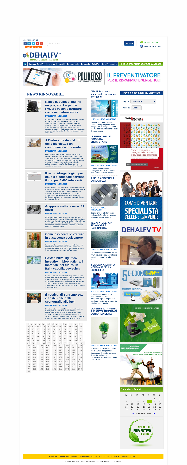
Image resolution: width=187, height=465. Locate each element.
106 (54, 345)
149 (41, 357)
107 (60, 345)
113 (41, 348)
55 (70, 334)
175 (34, 364)
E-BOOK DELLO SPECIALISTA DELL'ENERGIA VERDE (114, 457)
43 (65, 331)
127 (73, 350)
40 (49, 331)
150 (47, 357)
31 (59, 329)
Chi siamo (53, 457)
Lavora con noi (86, 457)
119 (80, 348)
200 (80, 369)
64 (59, 336)
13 (81, 324)
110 (80, 345)
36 (28, 331)
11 (71, 324)
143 (60, 355)
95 (49, 343)
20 (59, 327)
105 (47, 345)
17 (44, 327)
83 (44, 341)
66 (70, 336)
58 (28, 336)
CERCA (129, 43)
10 (65, 324)
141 (47, 355)
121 (34, 350)
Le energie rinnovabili (55, 64)
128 (80, 350)
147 (28, 357)
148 (34, 357)
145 (73, 355)
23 (76, 327)
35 (81, 329)
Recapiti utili (64, 457)
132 (47, 352)
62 (49, 336)
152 (60, 357)
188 (60, 366)
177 (47, 364)
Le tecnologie (73, 64)
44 (70, 331)
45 (76, 331)
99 (70, 343)
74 (54, 338)
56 (76, 334)
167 (41, 362)
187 (54, 366)
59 (33, 336)
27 (38, 329)
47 (28, 334)
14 (28, 327)
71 (38, 338)
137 (80, 352)
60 (38, 336)
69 (28, 338)
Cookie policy (116, 461)
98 (65, 343)
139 (34, 355)
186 (47, 366)
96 (54, 343)
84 (49, 341)
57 (81, 334)
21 (65, 327)
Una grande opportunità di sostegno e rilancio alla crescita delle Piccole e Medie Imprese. (103, 170)
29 (49, 329)
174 (28, 364)
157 (34, 359)
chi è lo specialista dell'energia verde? (141, 64)
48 (33, 334)
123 (47, 350)
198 (67, 369)
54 (65, 334)
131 (41, 352)
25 (28, 329)
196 (54, 369)
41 (54, 331)
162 (67, 359)
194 (41, 369)
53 (59, 334)
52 (54, 334)
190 (73, 366)
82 (38, 341)
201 (28, 371)
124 (54, 350)
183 (28, 366)
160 (54, 359)
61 (44, 336)
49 (38, 334)
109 (73, 345)
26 (33, 329)
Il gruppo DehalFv (36, 64)
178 (54, 364)
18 (49, 327)
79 (81, 338)
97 (59, 343)
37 (33, 331)
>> (153, 413)
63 (54, 336)
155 (80, 357)
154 (73, 357)
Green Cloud (149, 42)
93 (38, 343)
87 (65, 341)
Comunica (74, 457)
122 (41, 350)
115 (54, 348)
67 (76, 336)
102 (28, 345)
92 (33, 343)
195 (47, 369)
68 (81, 336)
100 (76, 343)
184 (34, 366)
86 (59, 341)
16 (38, 327)
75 (59, 338)
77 (70, 338)
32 (65, 329)
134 (60, 352)
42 (59, 331)
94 (44, 343)
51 (49, 334)
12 (76, 324)
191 (80, 366)
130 (34, 352)
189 (67, 366)
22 (70, 327)
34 (76, 329)
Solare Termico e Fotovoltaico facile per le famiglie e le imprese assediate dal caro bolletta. (103, 215)
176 (41, 364)
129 (28, 352)
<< (133, 413)
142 (54, 355)
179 (60, 364)
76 (65, 338)
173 (80, 362)
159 (47, 359)
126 (67, 350)
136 (73, 352)
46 (81, 331)
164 (80, 359)
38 (38, 331)
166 (34, 362)
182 (80, 364)
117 (67, 348)
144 (67, 355)
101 (82, 343)
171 (67, 362)
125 (60, 350)
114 (47, 348)
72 (44, 338)
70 (33, 338)
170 (60, 362)
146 (80, 355)
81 (33, 341)
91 (28, 343)
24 (81, 327)
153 (67, 357)
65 (65, 336)
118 (73, 348)
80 (28, 341)
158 (41, 359)
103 (34, 345)
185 (41, 366)
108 (67, 345)
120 (28, 350)
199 (73, 369)
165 (28, 362)
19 (54, 327)
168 (47, 362)
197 (60, 369)
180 (67, 364)
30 (54, 329)
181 (73, 364)
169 (54, 362)
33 (70, 329)
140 (41, 355)
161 (60, 359)
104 (41, 345)
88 (70, 341)
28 (44, 329)
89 (76, 341)
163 (73, 359)
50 (44, 334)
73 (49, 338)
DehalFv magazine (109, 64)
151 (54, 357)
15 (33, 327)
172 (73, 362)
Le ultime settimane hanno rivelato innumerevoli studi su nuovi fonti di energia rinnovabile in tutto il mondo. (104, 256)
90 (81, 341)
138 (28, 355)
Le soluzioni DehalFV (90, 64)
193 (34, 369)
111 (28, 348)
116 (60, 348)
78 (76, 338)
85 (54, 341)
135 (67, 352)
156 (28, 359)
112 (34, 348)
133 (54, 352)
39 (44, 331)
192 (28, 369)
